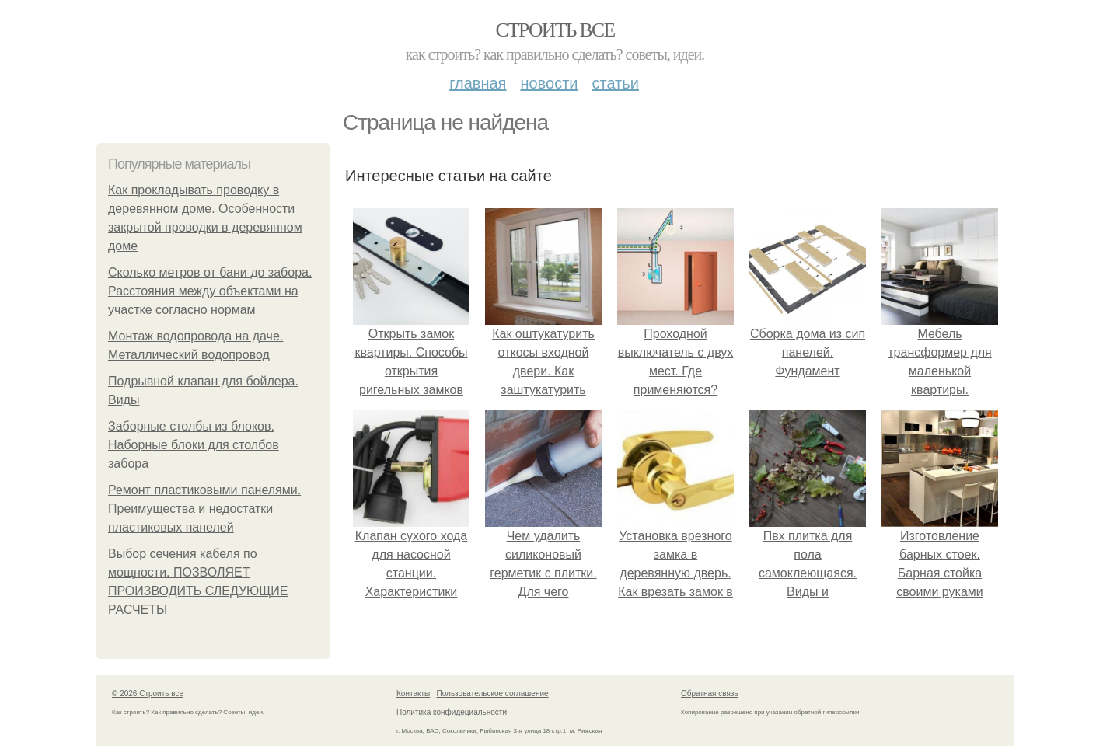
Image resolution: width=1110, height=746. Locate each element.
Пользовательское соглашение (493, 693)
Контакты (413, 693)
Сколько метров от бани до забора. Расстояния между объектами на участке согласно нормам (210, 291)
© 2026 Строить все (147, 693)
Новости (549, 83)
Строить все (554, 30)
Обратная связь (709, 693)
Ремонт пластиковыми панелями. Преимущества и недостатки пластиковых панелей (204, 508)
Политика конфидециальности (451, 712)
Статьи (615, 83)
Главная (477, 83)
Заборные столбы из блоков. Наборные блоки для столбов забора (193, 445)
